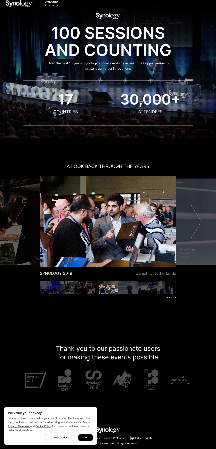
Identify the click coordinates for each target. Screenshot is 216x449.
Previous (20, 221)
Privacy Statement (19, 426)
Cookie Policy (43, 426)
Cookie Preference (115, 438)
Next (196, 221)
